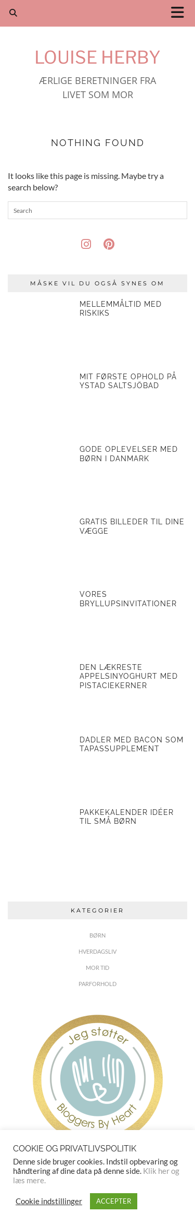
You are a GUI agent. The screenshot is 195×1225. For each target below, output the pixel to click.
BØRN (97, 935)
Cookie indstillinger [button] (49, 1201)
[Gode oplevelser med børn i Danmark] (40, 477)
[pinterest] (108, 244)
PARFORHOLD (97, 983)
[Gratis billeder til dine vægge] (40, 550)
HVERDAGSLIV (97, 951)
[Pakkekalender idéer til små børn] (40, 840)
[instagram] (86, 244)
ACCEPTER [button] (113, 1201)
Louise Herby (97, 57)
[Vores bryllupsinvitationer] (40, 622)
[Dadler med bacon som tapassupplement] (40, 768)
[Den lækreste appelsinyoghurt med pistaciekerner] (40, 695)
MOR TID (97, 967)
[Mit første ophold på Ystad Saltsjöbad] (40, 405)
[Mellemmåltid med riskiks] (40, 332)
